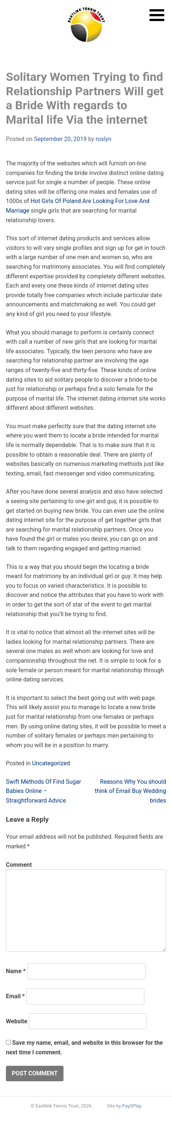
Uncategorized (51, 763)
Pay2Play (131, 1106)
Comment (19, 864)
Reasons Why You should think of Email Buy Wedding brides (130, 791)
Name (16, 971)
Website (16, 1021)
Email (15, 996)
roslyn (103, 138)
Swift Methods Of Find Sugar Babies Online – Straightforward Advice (43, 791)
